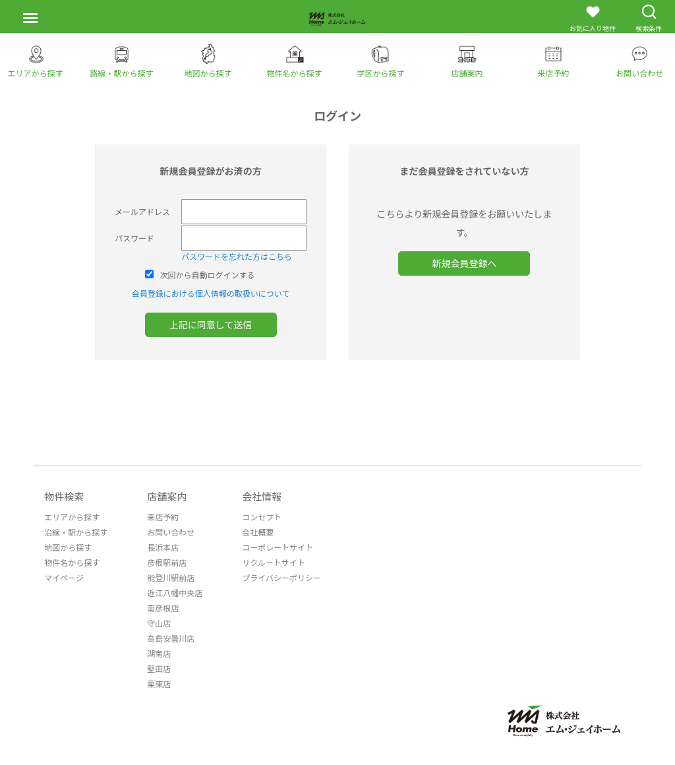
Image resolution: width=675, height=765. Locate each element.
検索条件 (648, 18)
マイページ (64, 577)
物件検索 (64, 496)
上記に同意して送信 (210, 324)
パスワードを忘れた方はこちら (236, 256)
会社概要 (258, 531)
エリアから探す (72, 516)
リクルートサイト (273, 562)
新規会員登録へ (464, 263)
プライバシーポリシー (281, 577)
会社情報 (261, 496)
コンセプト (261, 516)
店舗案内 (167, 496)
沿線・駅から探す (75, 531)
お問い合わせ (170, 531)
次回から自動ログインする (207, 274)
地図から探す (68, 547)
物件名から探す (72, 562)
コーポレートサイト (277, 547)
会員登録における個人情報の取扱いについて (211, 293)
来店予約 (163, 516)
